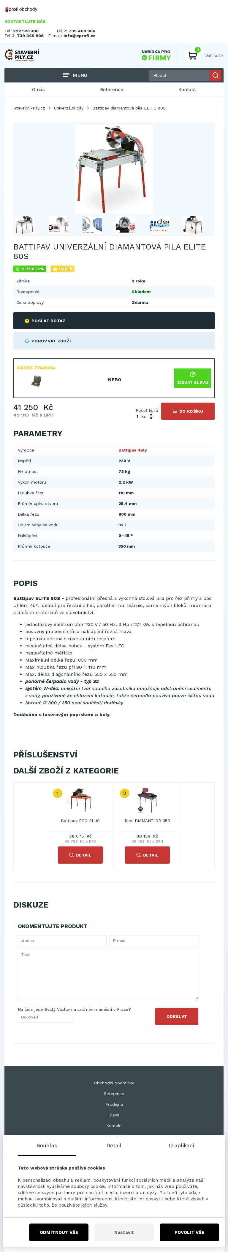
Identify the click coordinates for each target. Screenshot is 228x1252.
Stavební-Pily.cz (29, 108)
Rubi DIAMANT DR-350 (147, 820)
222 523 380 (26, 30)
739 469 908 (30, 35)
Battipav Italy (132, 450)
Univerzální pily (68, 108)
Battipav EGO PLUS (80, 820)
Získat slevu (192, 378)
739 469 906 (82, 30)
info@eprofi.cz (79, 35)
